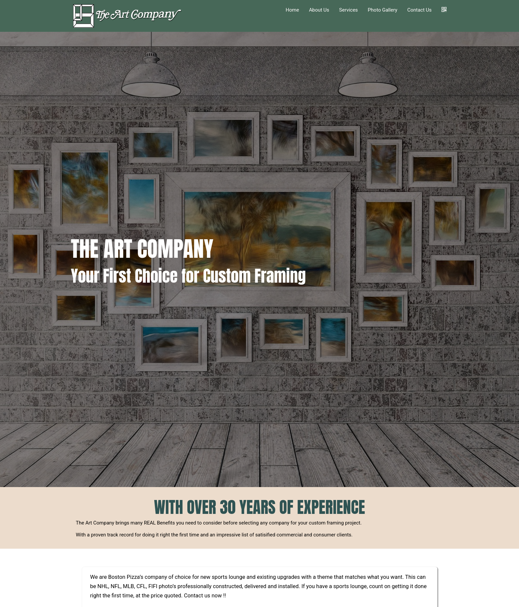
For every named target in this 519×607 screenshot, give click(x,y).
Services (348, 10)
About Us (319, 10)
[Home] (128, 16)
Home (292, 10)
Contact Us (419, 10)
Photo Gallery (382, 10)
